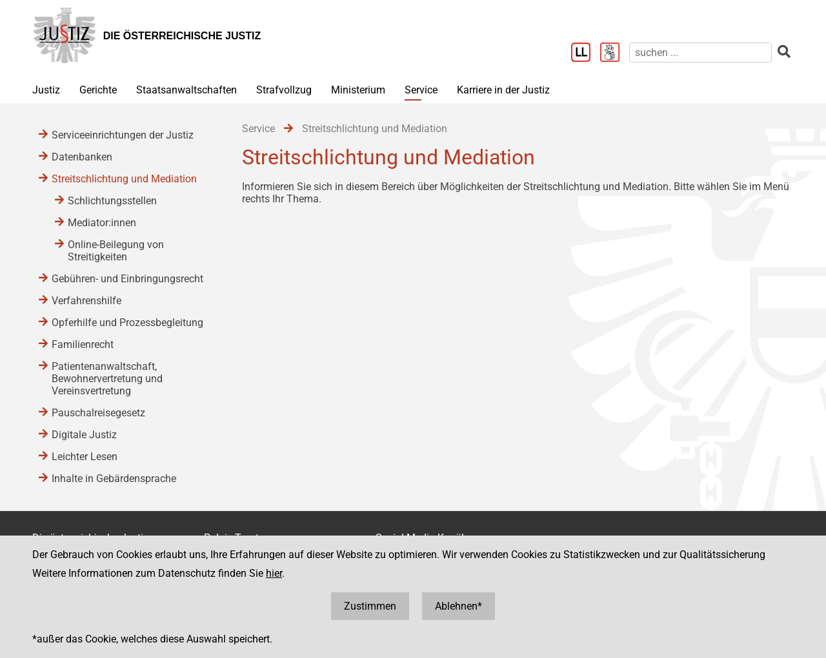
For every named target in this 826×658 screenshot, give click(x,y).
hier (274, 573)
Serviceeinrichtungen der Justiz (123, 135)
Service (421, 90)
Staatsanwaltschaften (186, 90)
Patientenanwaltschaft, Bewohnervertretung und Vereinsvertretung (107, 378)
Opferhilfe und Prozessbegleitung (127, 322)
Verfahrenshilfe (86, 301)
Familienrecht (83, 344)
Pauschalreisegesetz (98, 413)
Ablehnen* (458, 606)
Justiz (46, 90)
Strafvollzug (284, 90)
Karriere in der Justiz (503, 90)
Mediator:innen (102, 223)
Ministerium (358, 90)
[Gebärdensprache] (614, 53)
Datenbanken (82, 157)
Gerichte (98, 90)
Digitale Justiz (84, 435)
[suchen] (700, 53)
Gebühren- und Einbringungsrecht (127, 279)
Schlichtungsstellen (112, 201)
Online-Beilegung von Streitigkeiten (116, 250)
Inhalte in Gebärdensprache (114, 478)
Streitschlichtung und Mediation (124, 179)
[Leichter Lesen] (585, 53)
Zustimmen (370, 606)
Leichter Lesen (84, 456)
